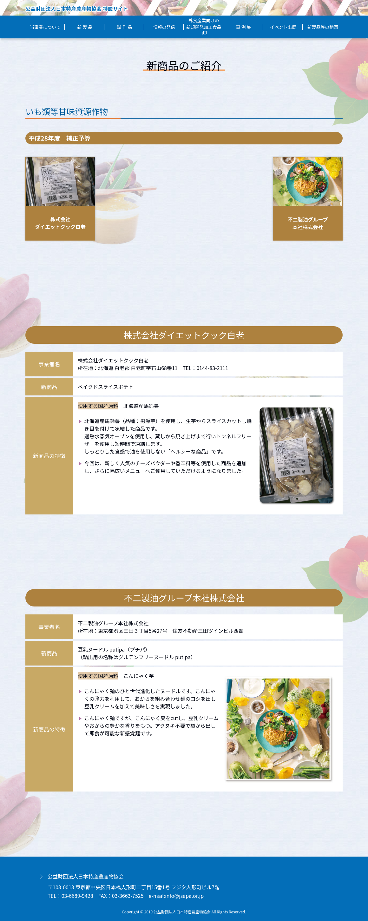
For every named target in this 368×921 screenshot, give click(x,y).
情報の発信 (164, 27)
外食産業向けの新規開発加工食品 (203, 26)
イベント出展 (283, 27)
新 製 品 (84, 27)
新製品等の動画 (322, 27)
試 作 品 (124, 27)
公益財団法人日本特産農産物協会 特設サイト (76, 8)
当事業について (45, 27)
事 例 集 (243, 27)
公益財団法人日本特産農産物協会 (86, 876)
